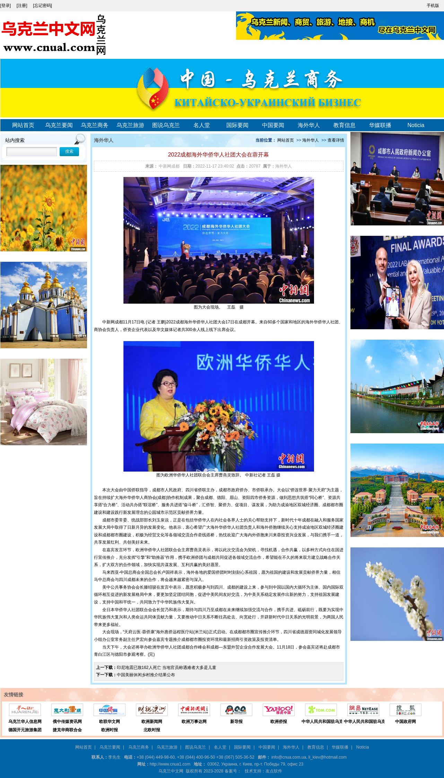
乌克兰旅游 (130, 125)
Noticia (416, 125)
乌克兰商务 (94, 125)
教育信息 (344, 125)
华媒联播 (380, 125)
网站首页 (23, 125)
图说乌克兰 (166, 125)
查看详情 (336, 140)
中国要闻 (273, 125)
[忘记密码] (42, 5)
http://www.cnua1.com (170, 764)
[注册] (22, 5)
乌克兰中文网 (170, 771)
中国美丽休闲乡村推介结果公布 (146, 674)
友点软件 (273, 771)
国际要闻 (237, 125)
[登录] (6, 5)
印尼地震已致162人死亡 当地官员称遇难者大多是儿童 (166, 667)
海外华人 (309, 125)
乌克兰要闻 (59, 125)
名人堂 (201, 125)
